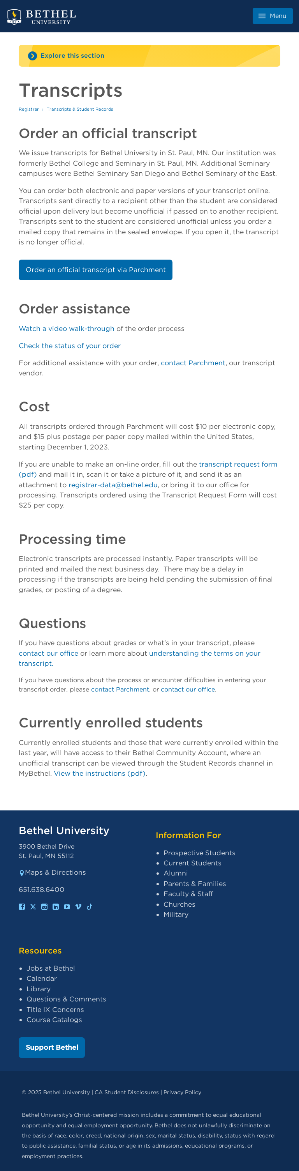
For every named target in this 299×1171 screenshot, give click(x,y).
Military (176, 914)
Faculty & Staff (188, 894)
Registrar (29, 109)
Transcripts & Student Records (80, 109)
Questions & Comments (66, 999)
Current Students (193, 863)
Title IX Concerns (55, 1009)
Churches (179, 904)
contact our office (48, 653)
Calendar (41, 978)
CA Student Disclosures (127, 1092)
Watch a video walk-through (66, 328)
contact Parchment (193, 363)
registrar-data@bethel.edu (113, 485)
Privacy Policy (182, 1092)
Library (38, 989)
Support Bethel (52, 1047)
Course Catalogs (54, 1019)
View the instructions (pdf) (100, 773)
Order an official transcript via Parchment (96, 269)
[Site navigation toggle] (149, 56)
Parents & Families (195, 883)
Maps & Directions (52, 872)
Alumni (176, 873)
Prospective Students (200, 853)
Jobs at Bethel (50, 968)
